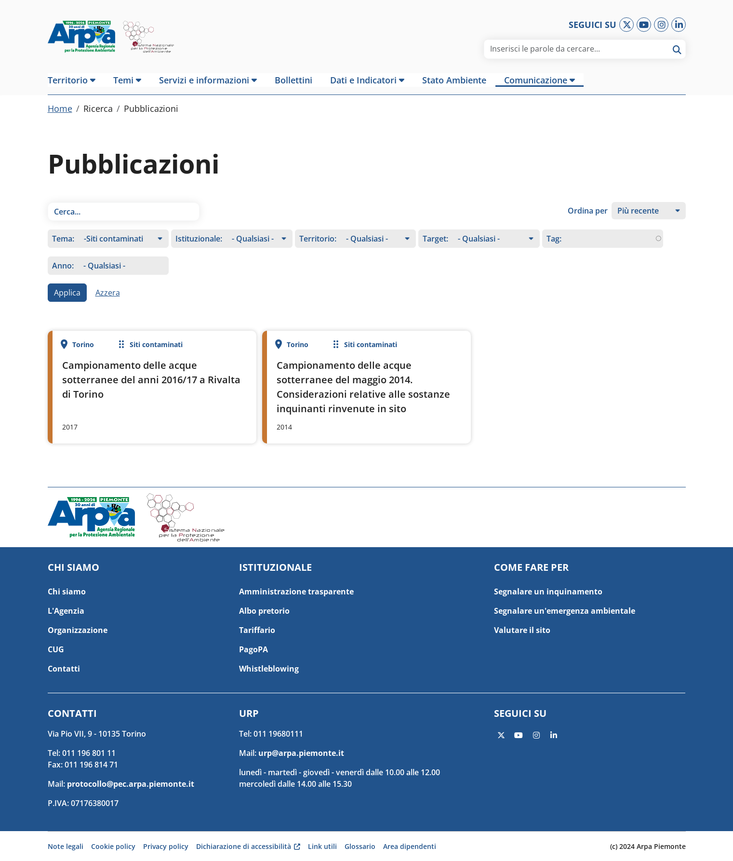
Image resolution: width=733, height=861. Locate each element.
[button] (76, 80)
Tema (62, 247)
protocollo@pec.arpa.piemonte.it (130, 784)
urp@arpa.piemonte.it (301, 753)
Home (60, 117)
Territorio (316, 247)
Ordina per (588, 219)
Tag (553, 247)
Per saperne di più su (152, 395)
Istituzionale (197, 247)
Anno (62, 274)
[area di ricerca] (582, 48)
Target (434, 247)
